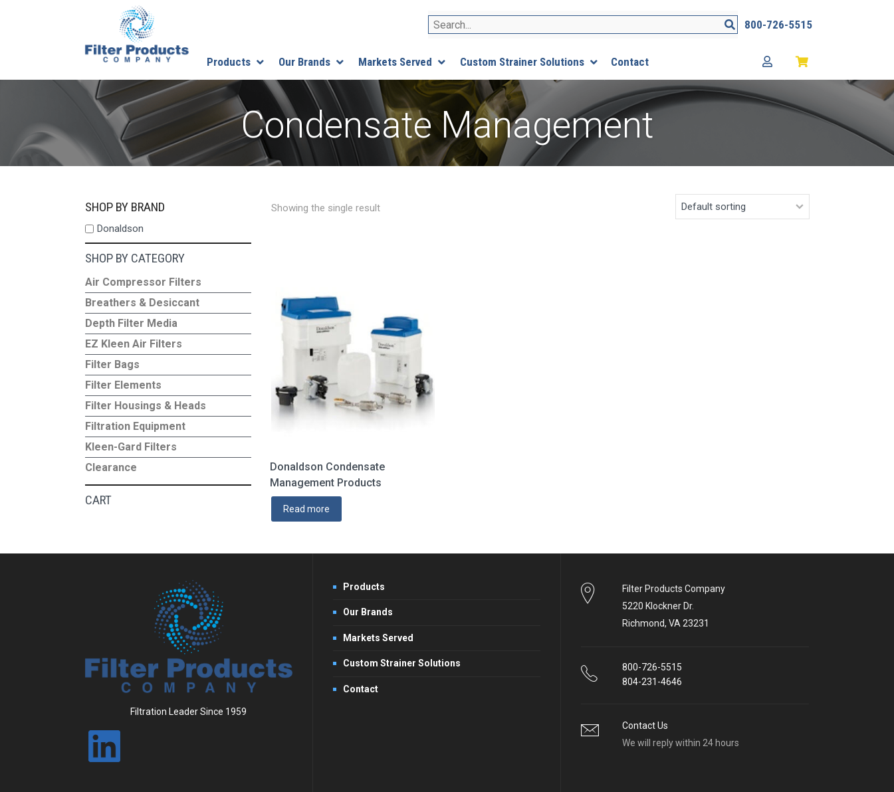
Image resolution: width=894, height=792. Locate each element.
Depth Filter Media (131, 323)
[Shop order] (742, 206)
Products (364, 586)
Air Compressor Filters (143, 282)
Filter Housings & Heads (145, 405)
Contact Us (645, 725)
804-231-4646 (652, 681)
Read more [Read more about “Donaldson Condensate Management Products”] (306, 509)
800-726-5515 (652, 667)
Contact (360, 689)
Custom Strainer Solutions (402, 663)
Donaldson (120, 229)
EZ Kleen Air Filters (133, 344)
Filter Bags (112, 364)
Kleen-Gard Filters (131, 447)
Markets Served (378, 638)
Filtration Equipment (135, 426)
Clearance (111, 467)
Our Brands (368, 612)
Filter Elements (123, 385)
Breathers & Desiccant (142, 302)
